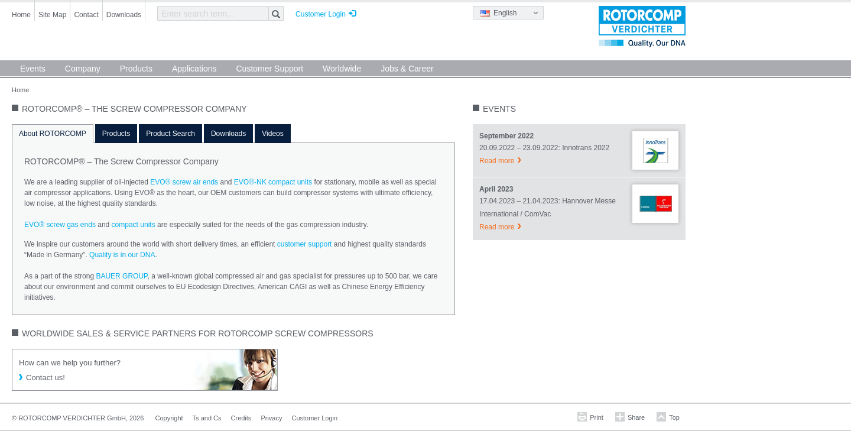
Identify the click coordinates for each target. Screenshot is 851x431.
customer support (304, 244)
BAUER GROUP (121, 276)
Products (136, 68)
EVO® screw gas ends (60, 225)
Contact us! (45, 377)
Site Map (52, 15)
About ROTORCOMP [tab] (52, 133)
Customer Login (320, 14)
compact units (133, 225)
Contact (86, 15)
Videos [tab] (272, 133)
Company (82, 68)
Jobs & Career (407, 68)
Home (21, 15)
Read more (496, 161)
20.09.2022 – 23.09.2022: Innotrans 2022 (544, 148)
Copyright (169, 418)
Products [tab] (116, 133)
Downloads (123, 15)
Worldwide (342, 68)
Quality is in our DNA (122, 255)
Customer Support (269, 68)
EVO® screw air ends (184, 182)
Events (33, 68)
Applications (194, 68)
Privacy (271, 418)
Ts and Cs (207, 418)
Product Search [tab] (170, 133)
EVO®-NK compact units (273, 182)
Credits (241, 418)
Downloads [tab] (228, 133)
